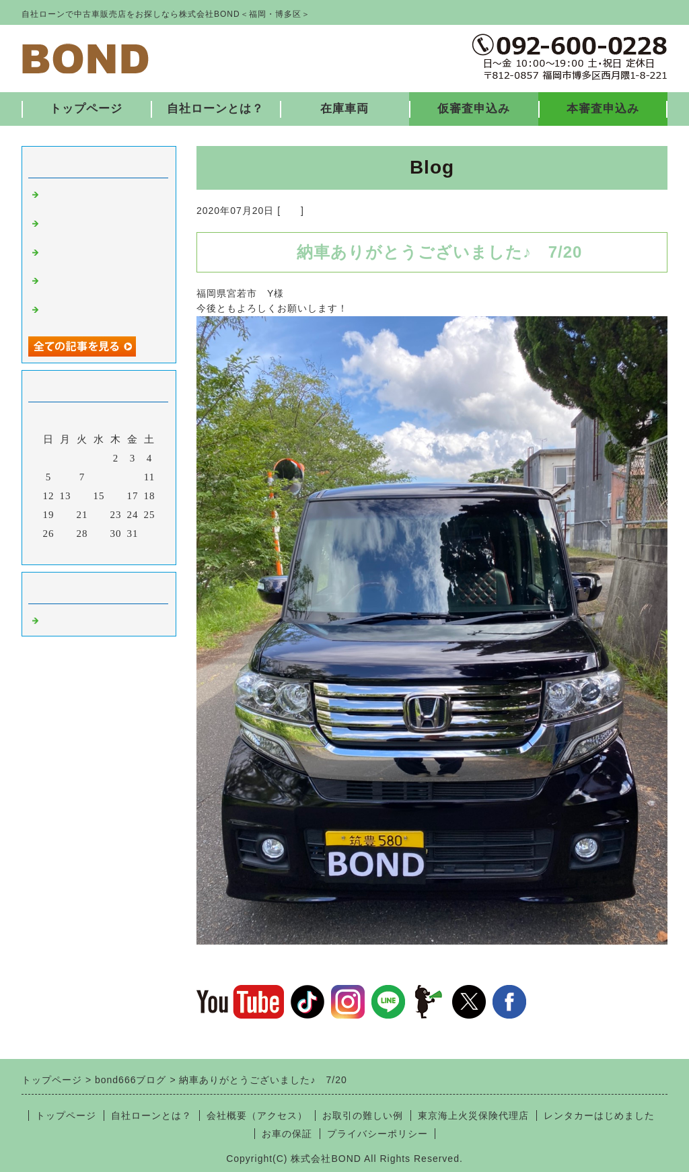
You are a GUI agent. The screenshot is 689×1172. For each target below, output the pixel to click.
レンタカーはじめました (599, 1115)
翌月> (127, 551)
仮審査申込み (473, 108)
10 (133, 477)
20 (65, 514)
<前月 (71, 551)
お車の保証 (287, 1133)
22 (99, 514)
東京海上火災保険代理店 (473, 1115)
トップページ (86, 108)
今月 (99, 551)
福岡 (291, 210)
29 (99, 533)
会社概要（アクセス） (257, 1115)
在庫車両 (344, 108)
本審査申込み (603, 108)
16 (116, 495)
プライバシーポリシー (377, 1133)
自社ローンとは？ (215, 108)
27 (65, 533)
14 (82, 495)
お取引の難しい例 (362, 1115)
